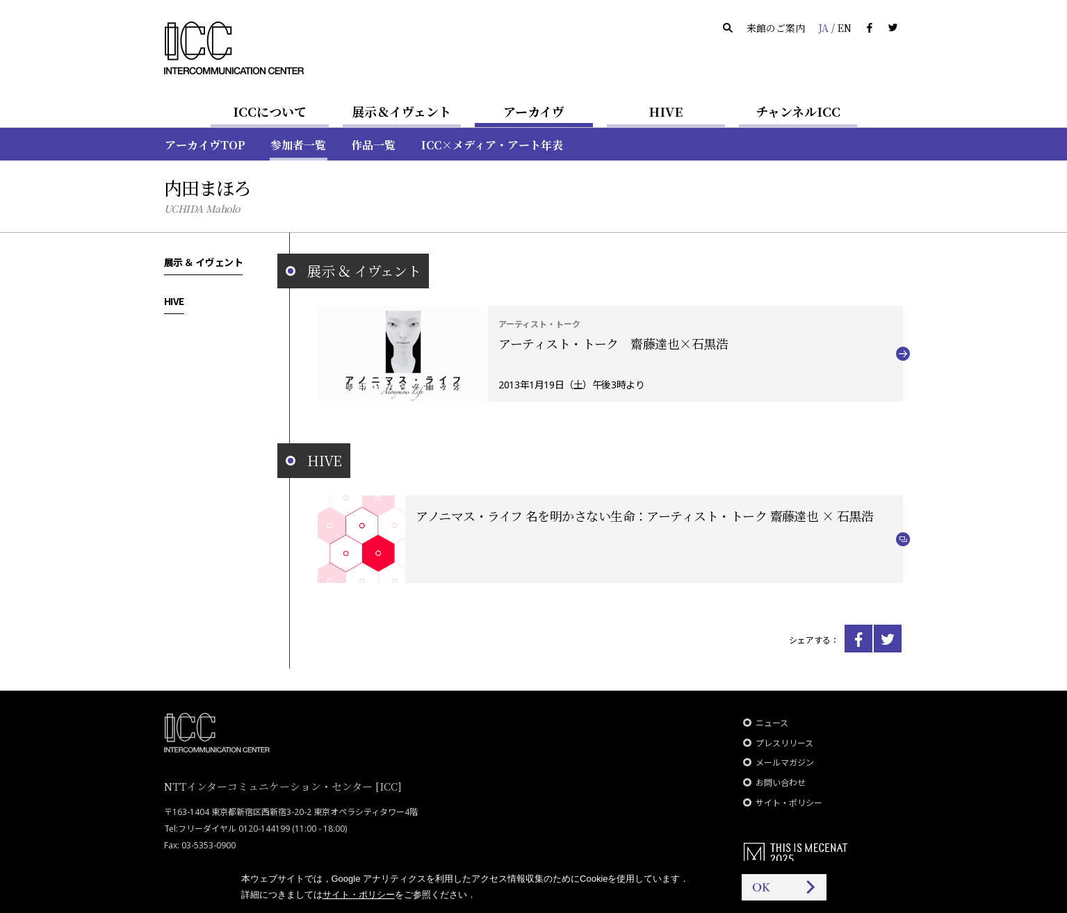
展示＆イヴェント (401, 111)
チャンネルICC (798, 111)
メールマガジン (785, 762)
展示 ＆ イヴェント (203, 262)
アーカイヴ (533, 111)
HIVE (666, 111)
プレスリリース (784, 743)
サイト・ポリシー (789, 803)
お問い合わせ (781, 783)
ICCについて (270, 111)
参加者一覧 (298, 145)
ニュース (772, 723)
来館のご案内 (776, 28)
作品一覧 (373, 145)
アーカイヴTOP (205, 145)
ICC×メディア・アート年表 (492, 145)
